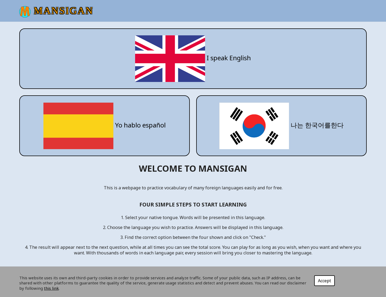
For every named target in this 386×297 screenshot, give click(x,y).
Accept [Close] (324, 281)
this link (51, 288)
